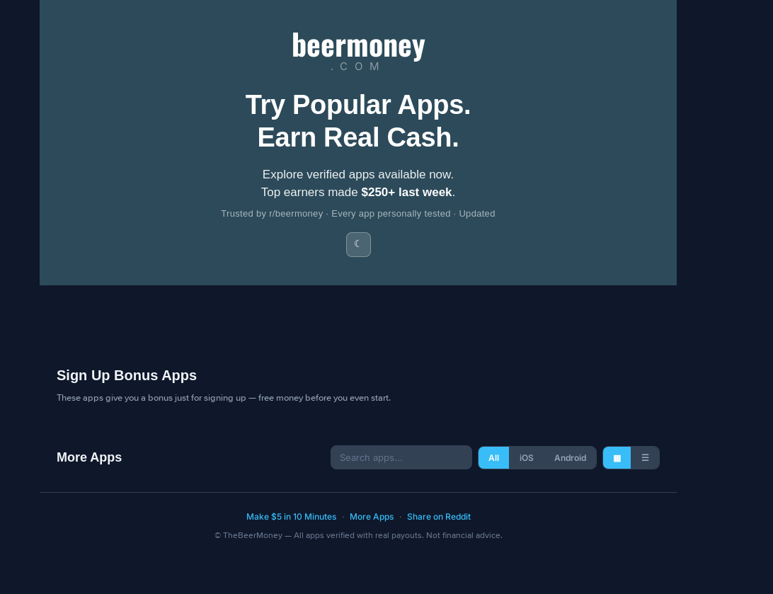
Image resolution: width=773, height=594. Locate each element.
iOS (527, 457)
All (493, 457)
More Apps (372, 516)
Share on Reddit (439, 516)
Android (570, 457)
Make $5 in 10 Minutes (291, 516)
